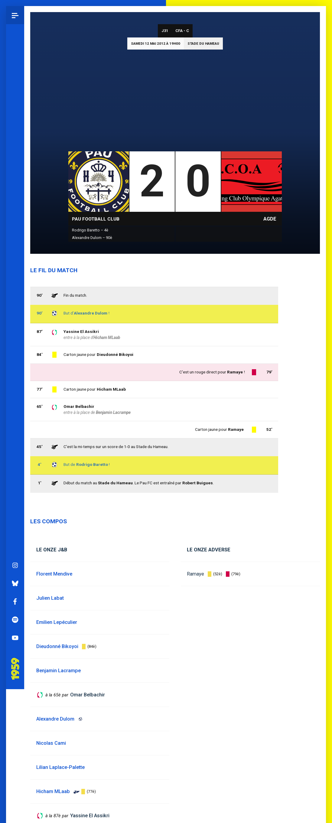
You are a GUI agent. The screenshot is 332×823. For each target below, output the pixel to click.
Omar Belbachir (78, 406)
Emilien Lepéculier (56, 622)
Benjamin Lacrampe (113, 412)
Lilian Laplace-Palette (60, 767)
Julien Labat (50, 598)
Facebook (15, 309)
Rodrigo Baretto (92, 464)
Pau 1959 (16, 368)
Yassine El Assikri (81, 331)
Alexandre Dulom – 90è (92, 237)
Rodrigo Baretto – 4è (90, 230)
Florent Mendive (54, 574)
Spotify (15, 327)
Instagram (15, 272)
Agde (269, 219)
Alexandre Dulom (90, 313)
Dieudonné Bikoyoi (115, 354)
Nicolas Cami (51, 743)
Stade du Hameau (203, 43)
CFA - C (182, 30)
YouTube (15, 345)
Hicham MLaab (111, 389)
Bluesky (15, 291)
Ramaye (195, 574)
